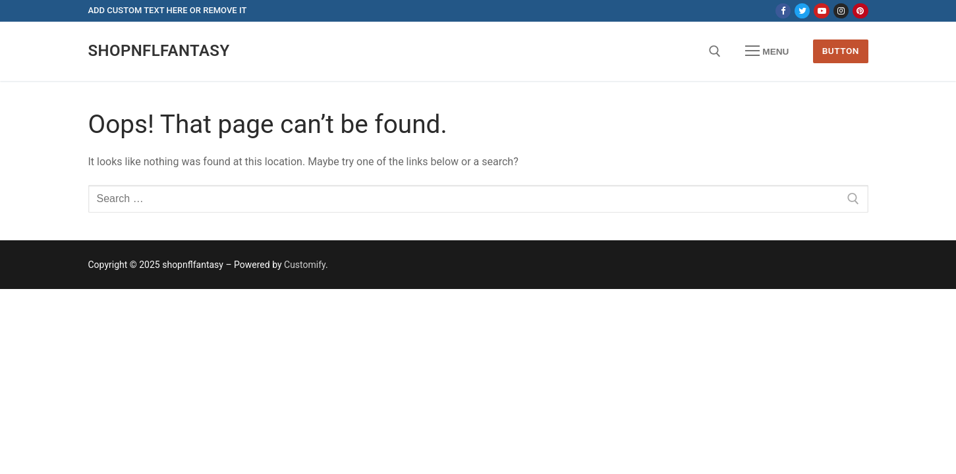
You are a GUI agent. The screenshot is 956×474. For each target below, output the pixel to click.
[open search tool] (715, 51)
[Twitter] (802, 10)
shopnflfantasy (159, 50)
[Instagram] (841, 10)
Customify (304, 264)
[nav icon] (766, 51)
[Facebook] (783, 10)
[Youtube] (821, 10)
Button (840, 50)
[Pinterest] (860, 10)
